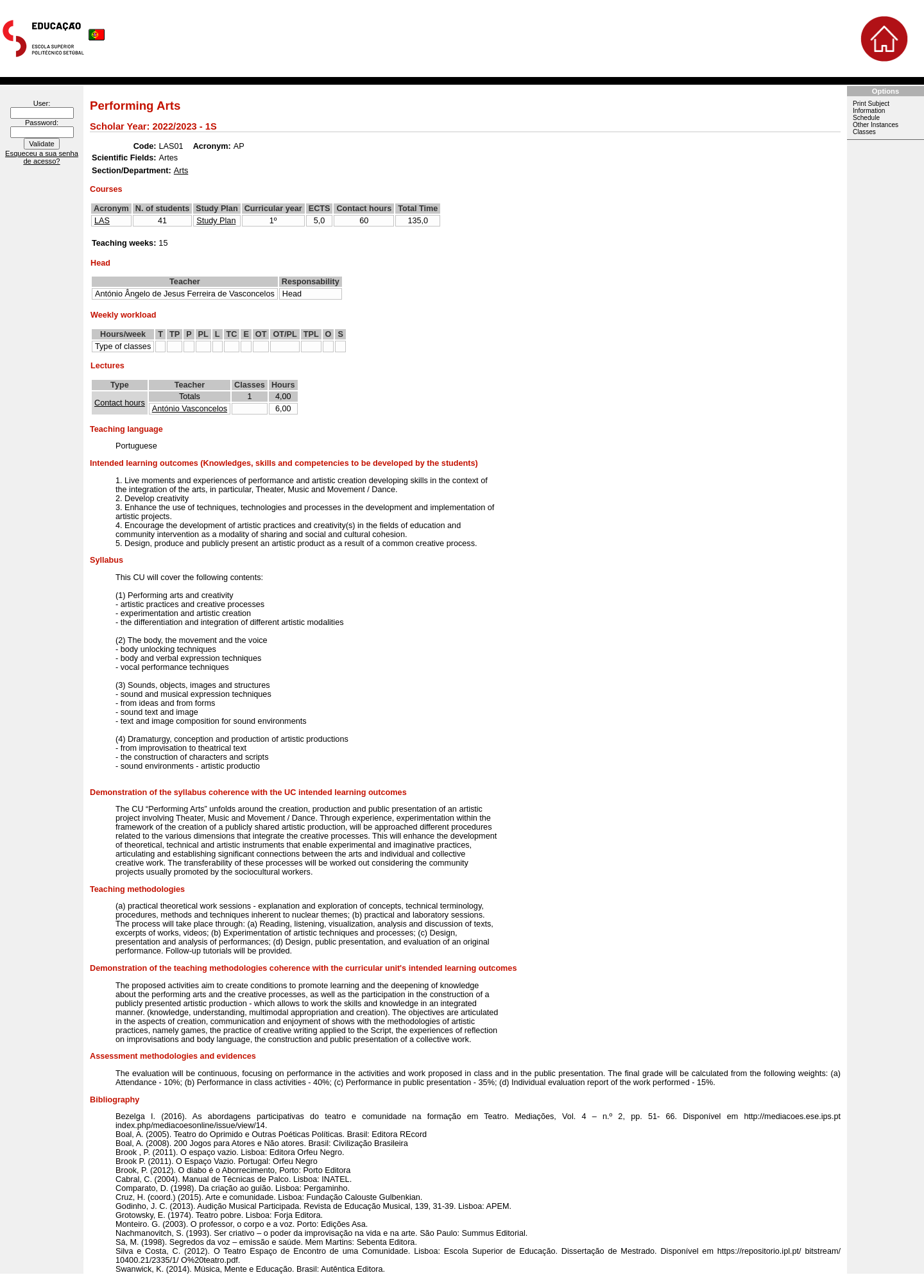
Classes (864, 131)
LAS (102, 220)
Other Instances (875, 124)
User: (42, 103)
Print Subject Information (871, 107)
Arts (181, 170)
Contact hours (119, 402)
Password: (41, 122)
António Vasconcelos (189, 408)
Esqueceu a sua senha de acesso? (41, 157)
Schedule (866, 117)
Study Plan (215, 220)
